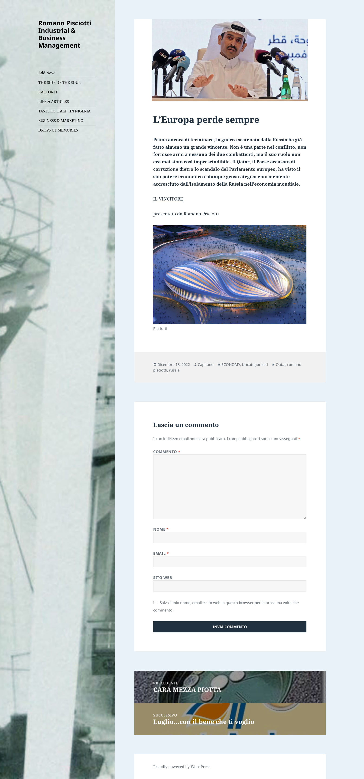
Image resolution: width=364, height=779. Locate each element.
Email (161, 553)
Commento (166, 451)
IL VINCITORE (168, 199)
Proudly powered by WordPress (181, 766)
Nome (161, 529)
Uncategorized (255, 364)
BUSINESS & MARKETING (60, 120)
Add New (46, 73)
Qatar (280, 364)
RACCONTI (47, 92)
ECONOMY (230, 364)
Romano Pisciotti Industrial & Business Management (64, 34)
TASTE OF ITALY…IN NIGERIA (64, 111)
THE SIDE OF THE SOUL (59, 82)
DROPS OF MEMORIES (58, 130)
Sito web (162, 577)
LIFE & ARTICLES (53, 101)
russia (174, 370)
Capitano (206, 364)
